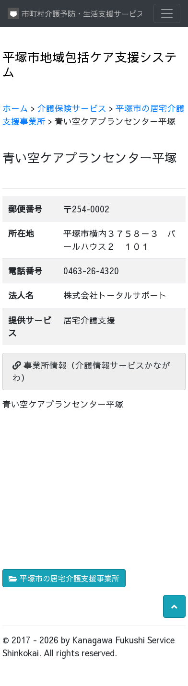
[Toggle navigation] (166, 13)
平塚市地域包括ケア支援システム (89, 64)
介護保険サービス (71, 108)
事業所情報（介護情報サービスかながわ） (91, 371)
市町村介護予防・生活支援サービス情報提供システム (75, 13)
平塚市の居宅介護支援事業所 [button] (64, 578)
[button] (174, 606)
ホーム (15, 108)
